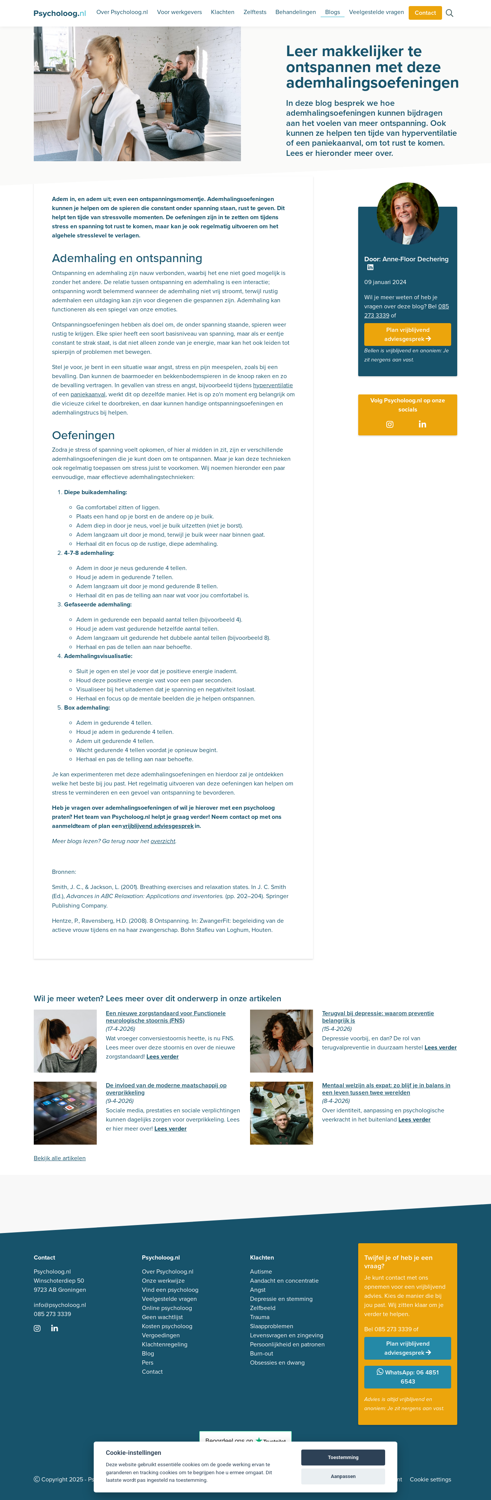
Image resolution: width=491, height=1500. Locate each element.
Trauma (259, 1317)
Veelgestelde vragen (376, 12)
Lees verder (162, 1056)
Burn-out (261, 1353)
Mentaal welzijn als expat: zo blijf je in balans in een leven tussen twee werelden (386, 1089)
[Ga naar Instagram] (391, 424)
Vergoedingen (161, 1335)
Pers (147, 1362)
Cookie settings (430, 1479)
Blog (148, 1353)
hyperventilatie (273, 385)
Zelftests (255, 12)
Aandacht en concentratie (284, 1280)
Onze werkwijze (163, 1280)
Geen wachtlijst (162, 1317)
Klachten (222, 12)
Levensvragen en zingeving (286, 1335)
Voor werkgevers (179, 12)
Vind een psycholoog (170, 1289)
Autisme (261, 1271)
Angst (258, 1289)
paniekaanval (88, 394)
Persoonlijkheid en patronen (287, 1344)
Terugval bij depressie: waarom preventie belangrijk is (378, 1017)
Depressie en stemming (281, 1298)
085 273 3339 (52, 1314)
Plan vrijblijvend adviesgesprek (407, 334)
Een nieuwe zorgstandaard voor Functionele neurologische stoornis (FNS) (166, 1017)
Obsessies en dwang (277, 1362)
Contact (425, 12)
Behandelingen (295, 12)
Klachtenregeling (164, 1344)
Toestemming (343, 1457)
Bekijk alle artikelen (60, 1158)
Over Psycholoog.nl (122, 12)
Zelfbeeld (262, 1308)
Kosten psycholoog (167, 1326)
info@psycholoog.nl (60, 1305)
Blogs (332, 12)
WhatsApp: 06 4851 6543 (408, 1377)
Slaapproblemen (271, 1326)
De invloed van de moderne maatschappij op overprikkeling (166, 1089)
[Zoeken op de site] (449, 13)
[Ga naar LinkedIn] (424, 424)
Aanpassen (343, 1476)
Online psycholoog (167, 1308)
